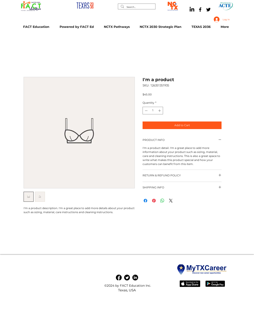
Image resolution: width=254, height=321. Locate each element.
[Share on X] (170, 200)
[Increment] (159, 110)
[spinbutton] (152, 110)
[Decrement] (145, 110)
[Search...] (136, 7)
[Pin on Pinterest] (154, 200)
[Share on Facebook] (145, 200)
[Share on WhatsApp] (162, 200)
